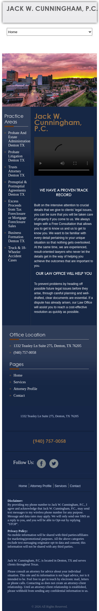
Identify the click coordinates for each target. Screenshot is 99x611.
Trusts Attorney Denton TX (16, 171)
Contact (19, 395)
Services (19, 382)
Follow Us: (23, 462)
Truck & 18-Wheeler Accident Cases (17, 254)
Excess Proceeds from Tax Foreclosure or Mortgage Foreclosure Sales (17, 213)
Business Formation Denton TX (16, 237)
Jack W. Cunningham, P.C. (58, 122)
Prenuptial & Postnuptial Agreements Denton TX (17, 188)
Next (90, 76)
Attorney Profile (25, 389)
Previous (8, 76)
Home (17, 375)
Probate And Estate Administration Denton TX (19, 139)
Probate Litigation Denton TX (16, 156)
